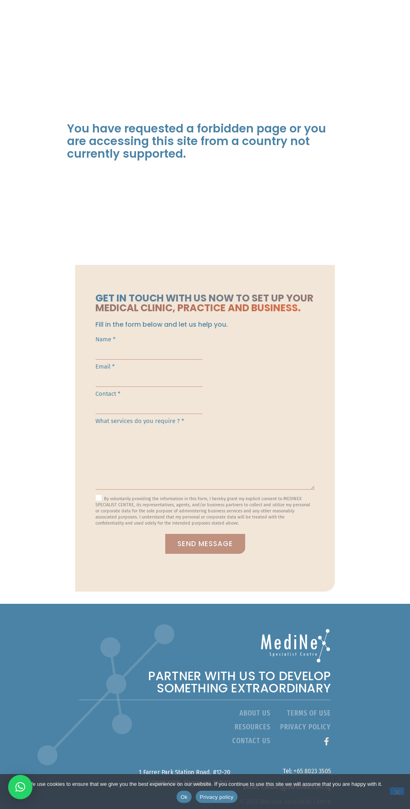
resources (252, 715)
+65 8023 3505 (312, 759)
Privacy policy (216, 797)
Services (258, 16)
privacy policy (305, 715)
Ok (184, 797)
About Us (207, 16)
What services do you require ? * (205, 450)
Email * (205, 377)
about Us (255, 701)
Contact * (205, 404)
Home (164, 16)
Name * (205, 350)
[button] (20, 787)
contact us (251, 728)
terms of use (309, 701)
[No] (397, 791)
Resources (257, 35)
